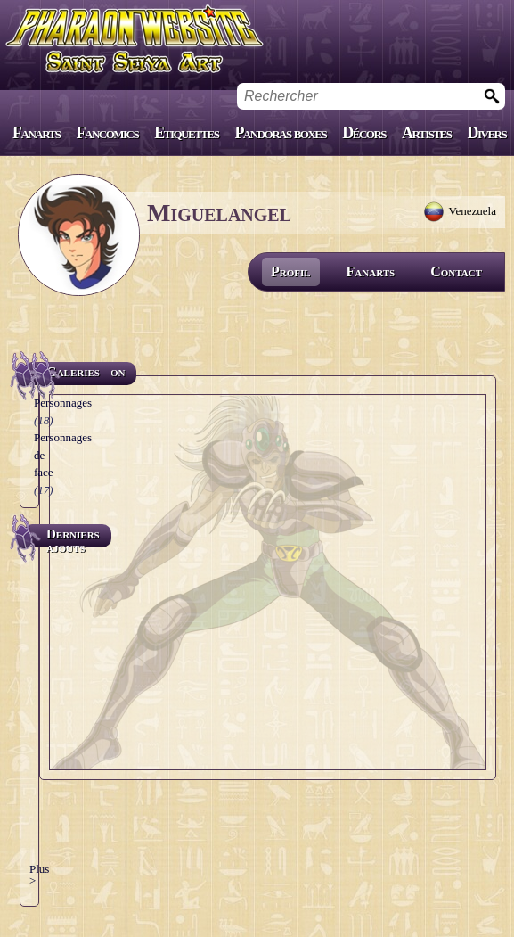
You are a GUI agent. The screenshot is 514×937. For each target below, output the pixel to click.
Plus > (39, 874)
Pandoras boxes (280, 133)
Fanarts (36, 133)
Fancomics (108, 133)
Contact (456, 271)
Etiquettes (186, 133)
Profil (291, 271)
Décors (364, 133)
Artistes (426, 133)
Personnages (63, 402)
